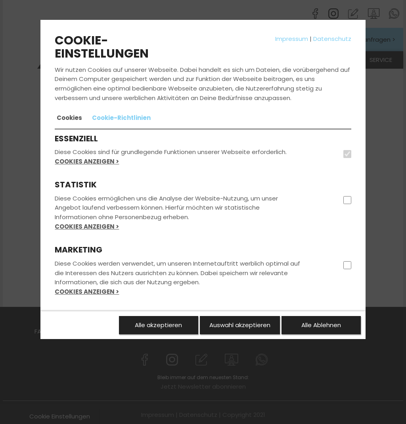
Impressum (291, 39)
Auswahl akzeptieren (239, 325)
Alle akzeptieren (158, 325)
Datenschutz (332, 39)
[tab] (69, 118)
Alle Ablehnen (321, 325)
